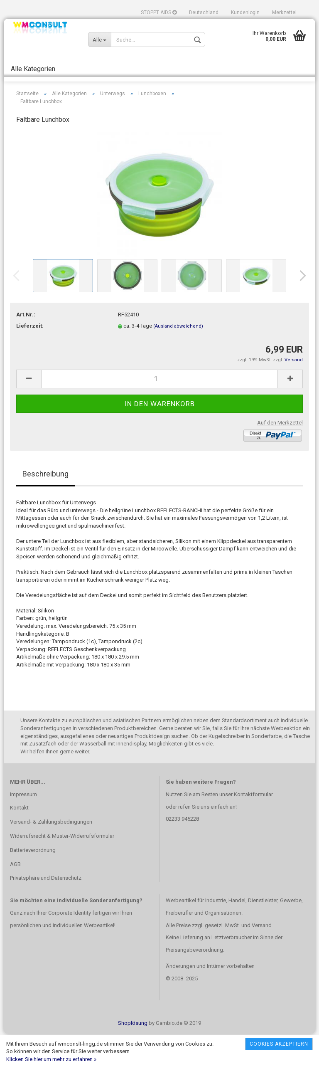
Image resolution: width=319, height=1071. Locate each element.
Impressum (23, 831)
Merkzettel (284, 12)
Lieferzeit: (30, 363)
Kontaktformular (253, 831)
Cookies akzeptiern (279, 1044)
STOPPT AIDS (159, 12)
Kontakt (19, 845)
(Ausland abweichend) (178, 363)
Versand (262, 962)
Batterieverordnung (33, 887)
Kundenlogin (245, 12)
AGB (15, 901)
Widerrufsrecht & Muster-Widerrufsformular (62, 873)
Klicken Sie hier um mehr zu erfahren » (51, 1059)
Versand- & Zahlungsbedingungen (51, 859)
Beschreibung (45, 510)
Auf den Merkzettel (280, 460)
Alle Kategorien (33, 69)
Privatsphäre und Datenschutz (45, 915)
